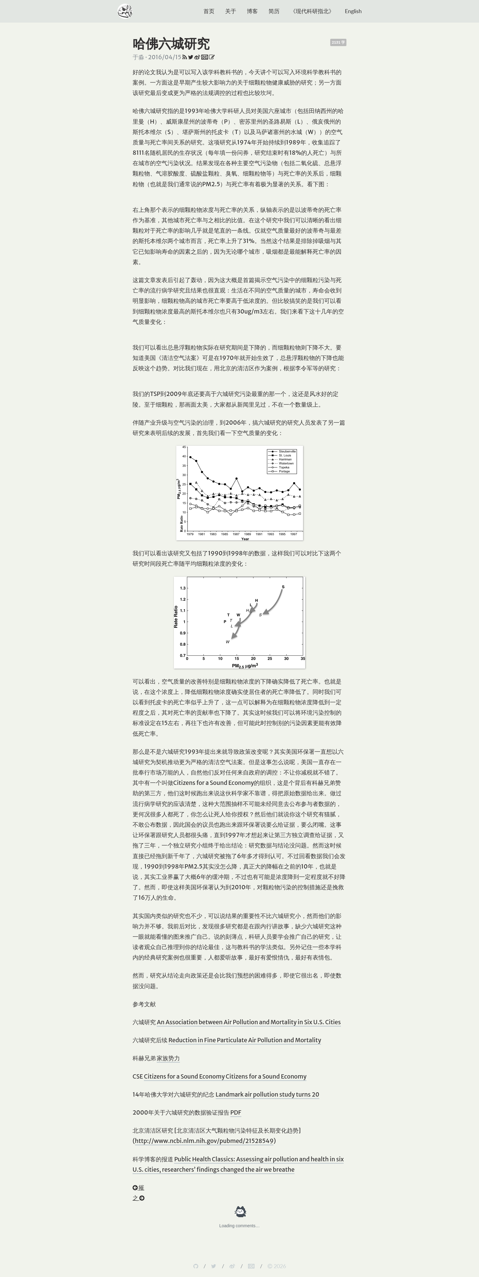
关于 (230, 11)
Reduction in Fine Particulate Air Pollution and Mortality (244, 1040)
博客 (252, 11)
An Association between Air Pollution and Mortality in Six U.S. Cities (249, 1022)
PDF (235, 1112)
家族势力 (168, 1058)
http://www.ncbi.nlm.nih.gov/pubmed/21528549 (204, 1141)
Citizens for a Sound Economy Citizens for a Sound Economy (225, 1076)
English (353, 11)
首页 (208, 11)
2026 (277, 1266)
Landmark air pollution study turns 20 (267, 1094)
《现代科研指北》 (312, 11)
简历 (274, 11)
